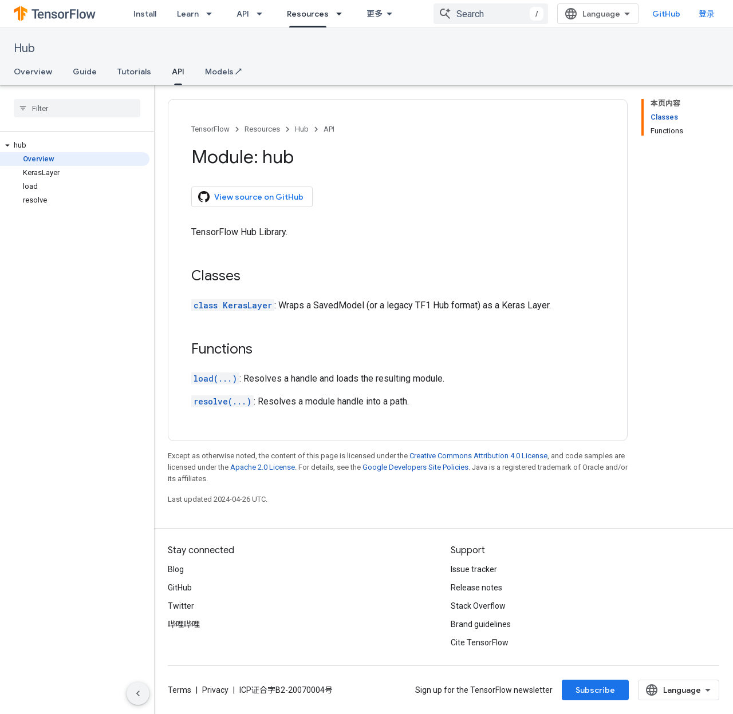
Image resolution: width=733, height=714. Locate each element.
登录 (707, 13)
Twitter (181, 605)
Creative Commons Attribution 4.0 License (478, 455)
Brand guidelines (481, 624)
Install (144, 14)
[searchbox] (77, 108)
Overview (33, 71)
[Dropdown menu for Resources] (342, 13)
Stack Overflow (478, 605)
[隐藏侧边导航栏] (138, 693)
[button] (74, 145)
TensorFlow (210, 129)
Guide (85, 71)
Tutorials (134, 71)
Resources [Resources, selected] (308, 14)
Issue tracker (474, 569)
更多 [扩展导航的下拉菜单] (374, 14)
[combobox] (491, 13)
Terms (179, 690)
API (243, 14)
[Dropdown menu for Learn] (212, 13)
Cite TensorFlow (480, 642)
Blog (176, 569)
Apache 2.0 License (262, 467)
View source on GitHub (251, 197)
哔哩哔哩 (184, 624)
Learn (188, 14)
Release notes (476, 587)
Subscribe (595, 690)
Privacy (215, 690)
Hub (24, 48)
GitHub (666, 14)
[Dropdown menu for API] (263, 13)
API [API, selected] (178, 71)
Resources (262, 129)
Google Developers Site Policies (415, 467)
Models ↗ (223, 71)
